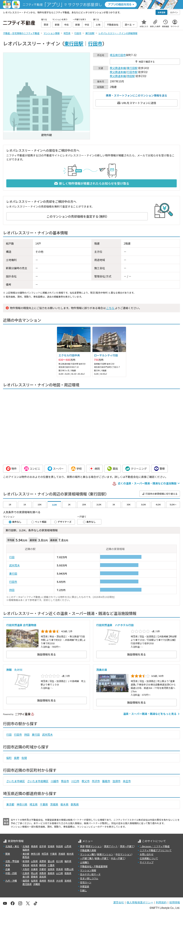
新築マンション (105, 854)
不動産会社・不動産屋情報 (94, 866)
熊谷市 (65, 781)
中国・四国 (11, 873)
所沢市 (96, 781)
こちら (110, 308)
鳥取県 (42, 873)
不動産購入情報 (88, 850)
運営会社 (118, 902)
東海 (7, 865)
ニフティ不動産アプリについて (156, 850)
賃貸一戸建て (127, 846)
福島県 (25, 849)
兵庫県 (34, 869)
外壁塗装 (84, 886)
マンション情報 (88, 870)
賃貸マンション (94, 846)
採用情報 (174, 902)
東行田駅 (73, 43)
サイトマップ (146, 862)
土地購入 (84, 862)
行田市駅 (132, 72)
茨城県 (54, 804)
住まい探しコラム (89, 878)
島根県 (51, 873)
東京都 (10, 804)
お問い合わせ (146, 854)
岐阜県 (34, 865)
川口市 (75, 781)
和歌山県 (69, 869)
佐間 (24, 758)
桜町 (9, 758)
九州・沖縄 (11, 880)
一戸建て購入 (87, 858)
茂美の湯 (101, 670)
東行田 (13, 573)
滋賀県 (51, 869)
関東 (7, 853)
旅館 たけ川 (14, 670)
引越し (83, 890)
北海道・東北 (12, 846)
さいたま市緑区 (15, 781)
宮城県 (51, 846)
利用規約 (161, 902)
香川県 (25, 876)
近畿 (7, 869)
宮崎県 (67, 880)
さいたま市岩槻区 (38, 781)
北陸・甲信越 (12, 861)
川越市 (55, 781)
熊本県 (51, 880)
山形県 (67, 846)
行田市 (95, 43)
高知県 (42, 876)
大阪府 (25, 869)
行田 (11, 557)
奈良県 (59, 869)
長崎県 (42, 880)
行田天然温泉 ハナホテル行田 (115, 625)
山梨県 (34, 861)
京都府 (42, 869)
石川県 (59, 861)
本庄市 (127, 781)
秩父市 (86, 781)
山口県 (59, 873)
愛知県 (25, 865)
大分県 (59, 880)
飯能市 (106, 781)
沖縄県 (36, 884)
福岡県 (25, 880)
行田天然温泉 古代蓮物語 (21, 625)
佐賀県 (34, 880)
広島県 (25, 873)
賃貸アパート (111, 846)
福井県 (67, 861)
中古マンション (124, 854)
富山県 (51, 861)
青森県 (34, 846)
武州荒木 (14, 565)
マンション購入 (88, 854)
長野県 (42, 861)
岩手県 (42, 846)
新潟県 (25, 861)
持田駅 (131, 76)
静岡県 (42, 865)
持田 (11, 590)
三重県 (51, 865)
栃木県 (64, 804)
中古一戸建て (118, 858)
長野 (16, 758)
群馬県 (75, 804)
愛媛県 (34, 876)
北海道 (25, 846)
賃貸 (82, 846)
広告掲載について (149, 858)
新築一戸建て (102, 858)
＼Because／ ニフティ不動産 (155, 846)
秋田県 (59, 846)
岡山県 (34, 873)
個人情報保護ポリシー (140, 902)
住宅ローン (85, 882)
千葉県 (44, 804)
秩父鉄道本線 (118, 68)
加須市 (116, 781)
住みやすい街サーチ (90, 874)
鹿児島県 (27, 884)
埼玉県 (114, 55)
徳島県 (67, 873)
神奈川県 (22, 804)
